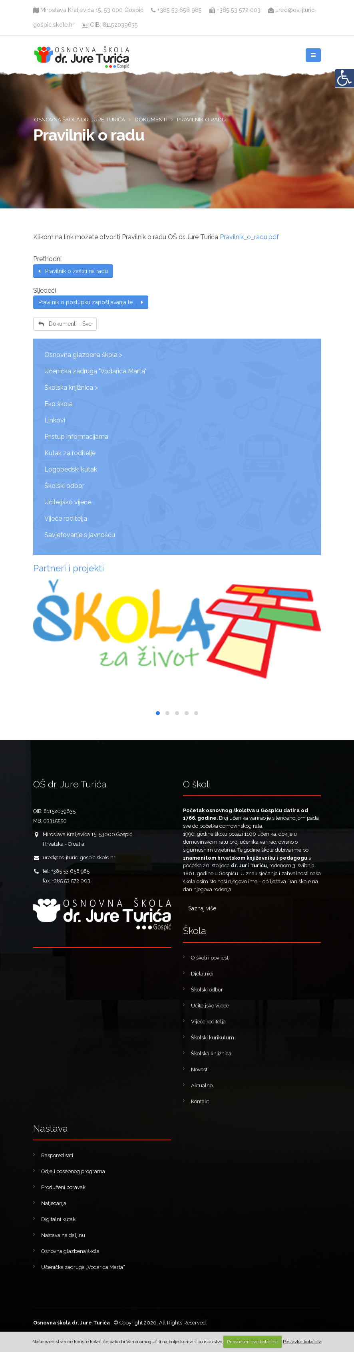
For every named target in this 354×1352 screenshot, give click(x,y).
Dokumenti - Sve (64, 324)
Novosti (200, 1069)
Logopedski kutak (70, 469)
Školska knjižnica (211, 1054)
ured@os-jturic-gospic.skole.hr (79, 857)
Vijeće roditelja (65, 518)
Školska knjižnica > (71, 387)
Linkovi (54, 420)
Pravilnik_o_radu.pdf (249, 237)
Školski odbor (64, 486)
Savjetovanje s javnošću (79, 535)
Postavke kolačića (302, 1341)
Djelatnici (202, 974)
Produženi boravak (63, 1187)
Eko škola (58, 404)
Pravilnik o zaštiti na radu (73, 271)
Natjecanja (53, 1203)
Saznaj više (202, 908)
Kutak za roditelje (69, 453)
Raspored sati (57, 1155)
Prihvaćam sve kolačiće (252, 1341)
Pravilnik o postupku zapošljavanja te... (90, 302)
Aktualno (202, 1085)
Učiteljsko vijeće (67, 502)
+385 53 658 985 (176, 9)
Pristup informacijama (76, 436)
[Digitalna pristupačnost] (344, 78)
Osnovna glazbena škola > (83, 355)
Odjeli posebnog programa (73, 1171)
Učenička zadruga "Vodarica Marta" (95, 371)
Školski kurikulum (212, 1038)
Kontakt (200, 1101)
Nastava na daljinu (63, 1235)
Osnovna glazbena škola (70, 1251)
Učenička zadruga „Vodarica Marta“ (83, 1267)
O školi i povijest (210, 958)
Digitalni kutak (58, 1219)
